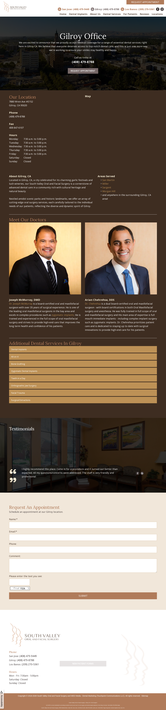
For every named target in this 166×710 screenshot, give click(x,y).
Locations (157, 14)
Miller (105, 183)
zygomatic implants (63, 314)
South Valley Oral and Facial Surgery (52, 694)
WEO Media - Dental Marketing (83, 694)
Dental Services (112, 14)
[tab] (83, 349)
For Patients (130, 14)
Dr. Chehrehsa (93, 303)
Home (63, 14)
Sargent (106, 187)
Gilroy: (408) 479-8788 (107, 9)
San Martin (108, 180)
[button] (83, 349)
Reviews (144, 14)
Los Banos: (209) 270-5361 (139, 9)
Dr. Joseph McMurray (20, 303)
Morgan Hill (108, 191)
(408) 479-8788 (83, 62)
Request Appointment (145, 2)
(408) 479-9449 (27, 655)
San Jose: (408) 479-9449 (75, 9)
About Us (95, 14)
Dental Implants (78, 14)
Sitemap (144, 694)
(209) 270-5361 (29, 663)
